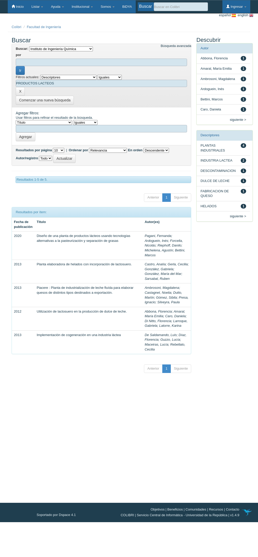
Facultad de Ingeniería (44, 27)
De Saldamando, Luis (161, 335)
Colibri (16, 27)
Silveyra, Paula (168, 302)
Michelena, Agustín (159, 250)
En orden (135, 150)
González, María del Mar (163, 274)
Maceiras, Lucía (156, 344)
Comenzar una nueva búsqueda (44, 100)
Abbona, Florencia (158, 311)
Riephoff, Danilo (170, 245)
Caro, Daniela (175, 316)
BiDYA (127, 7)
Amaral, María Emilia (216, 68)
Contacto (232, 509)
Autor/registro (27, 158)
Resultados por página (34, 150)
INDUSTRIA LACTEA (216, 160)
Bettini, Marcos (211, 99)
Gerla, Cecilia (178, 264)
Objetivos (158, 509)
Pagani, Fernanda (158, 236)
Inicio (18, 6)
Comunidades (196, 509)
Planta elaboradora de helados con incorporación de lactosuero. (84, 264)
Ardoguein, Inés (156, 241)
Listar (37, 7)
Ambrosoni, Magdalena (162, 288)
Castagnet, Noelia (158, 293)
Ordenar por (78, 150)
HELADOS (208, 206)
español (227, 15)
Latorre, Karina (170, 326)
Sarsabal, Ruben (157, 279)
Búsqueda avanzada (176, 46)
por (18, 55)
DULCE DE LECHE (215, 181)
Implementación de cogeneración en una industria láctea (79, 335)
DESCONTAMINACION (218, 171)
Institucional (82, 7)
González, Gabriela (159, 269)
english (244, 15)
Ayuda (57, 7)
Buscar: (22, 49)
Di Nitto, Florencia (158, 321)
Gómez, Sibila (166, 297)
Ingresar (236, 6)
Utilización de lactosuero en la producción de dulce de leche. (82, 311)
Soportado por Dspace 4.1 (56, 515)
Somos (108, 7)
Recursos (216, 509)
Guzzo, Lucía (170, 339)
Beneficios (175, 509)
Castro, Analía (155, 264)
